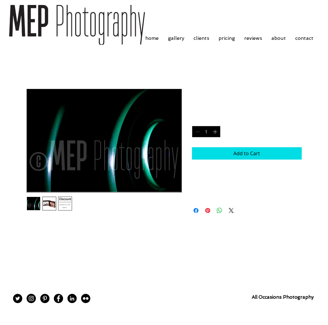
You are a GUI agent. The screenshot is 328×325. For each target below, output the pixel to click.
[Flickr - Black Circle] (85, 298)
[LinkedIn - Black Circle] (72, 298)
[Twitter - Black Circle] (17, 298)
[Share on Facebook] (196, 210)
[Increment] (215, 131)
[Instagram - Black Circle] (31, 298)
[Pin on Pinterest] (207, 210)
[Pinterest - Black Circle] (44, 298)
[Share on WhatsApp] (219, 210)
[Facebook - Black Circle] (58, 298)
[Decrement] (197, 131)
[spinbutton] (206, 131)
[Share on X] (231, 210)
